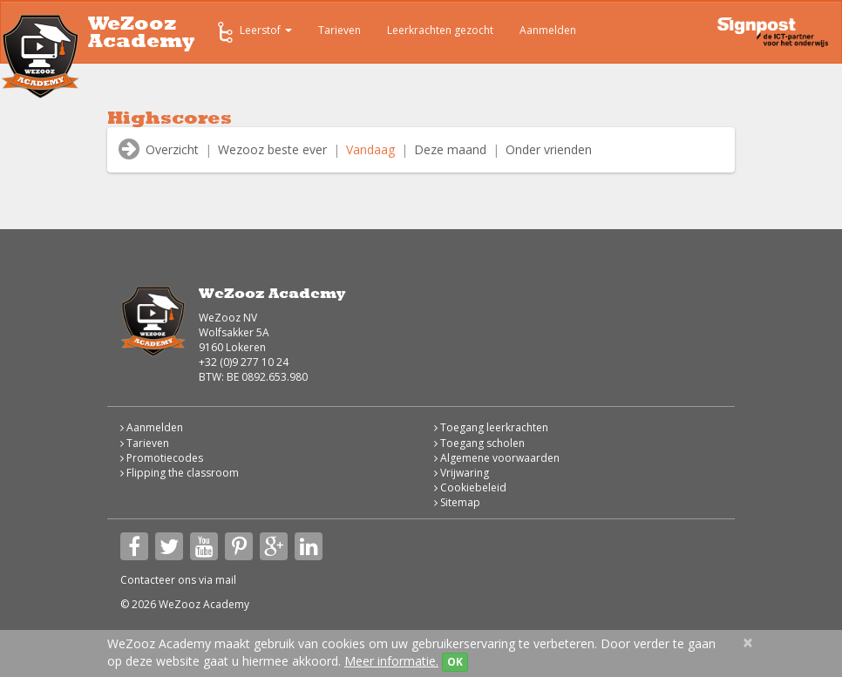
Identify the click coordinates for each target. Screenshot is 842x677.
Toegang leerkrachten (491, 427)
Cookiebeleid (470, 487)
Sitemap (457, 502)
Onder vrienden (549, 149)
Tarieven (339, 30)
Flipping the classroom (179, 472)
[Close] (748, 642)
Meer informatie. (391, 661)
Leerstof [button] (253, 32)
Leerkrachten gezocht (440, 30)
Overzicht (172, 149)
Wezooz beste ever (272, 149)
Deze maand (450, 149)
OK (455, 661)
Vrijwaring (461, 472)
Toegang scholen (479, 443)
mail (225, 579)
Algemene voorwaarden (497, 457)
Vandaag (370, 149)
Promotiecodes (161, 457)
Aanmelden (547, 30)
